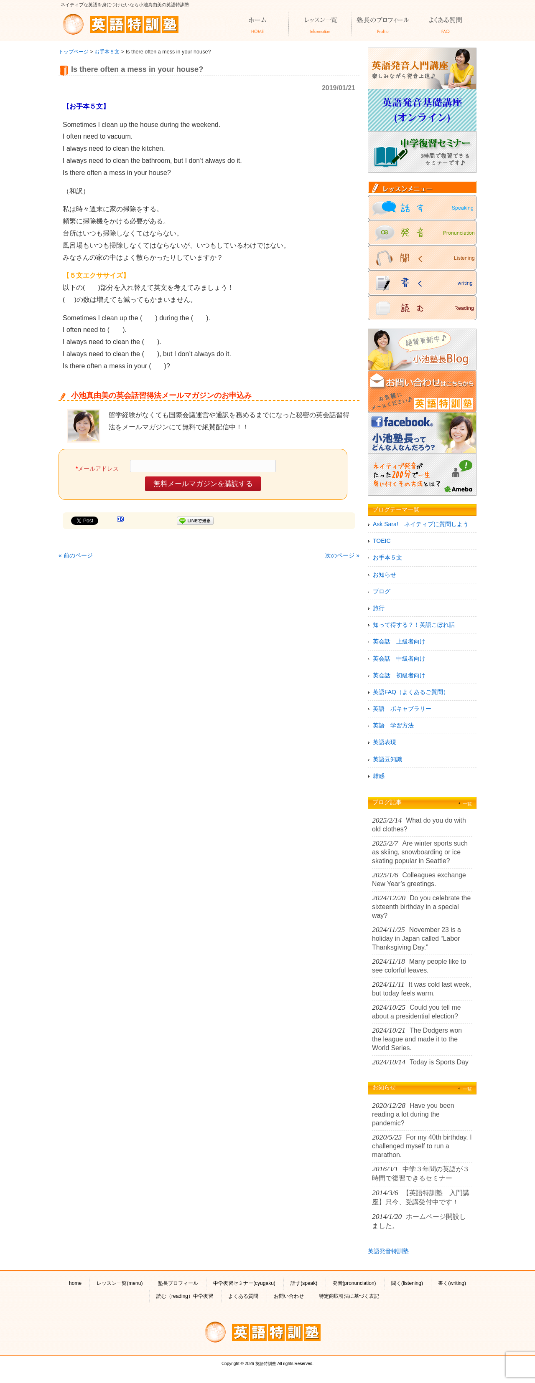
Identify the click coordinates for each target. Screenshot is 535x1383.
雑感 (379, 776)
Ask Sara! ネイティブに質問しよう (421, 524)
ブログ (381, 591)
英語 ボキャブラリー (402, 708)
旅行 (379, 608)
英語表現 (384, 742)
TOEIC (382, 540)
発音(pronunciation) (354, 1283)
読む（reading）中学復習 (184, 1296)
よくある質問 (243, 1296)
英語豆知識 (387, 759)
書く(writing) (452, 1283)
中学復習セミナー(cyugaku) (244, 1283)
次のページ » (342, 555)
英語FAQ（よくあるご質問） (411, 692)
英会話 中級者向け (399, 658)
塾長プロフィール (178, 1283)
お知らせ (384, 574)
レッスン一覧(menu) (120, 1283)
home (75, 1283)
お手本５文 (107, 51)
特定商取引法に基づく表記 (349, 1296)
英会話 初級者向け (399, 675)
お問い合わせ (289, 1296)
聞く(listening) (407, 1283)
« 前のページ (76, 555)
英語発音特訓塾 (388, 1251)
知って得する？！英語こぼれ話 (414, 624)
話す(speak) (303, 1283)
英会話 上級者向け (399, 641)
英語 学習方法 (393, 725)
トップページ (74, 51)
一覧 (467, 803)
